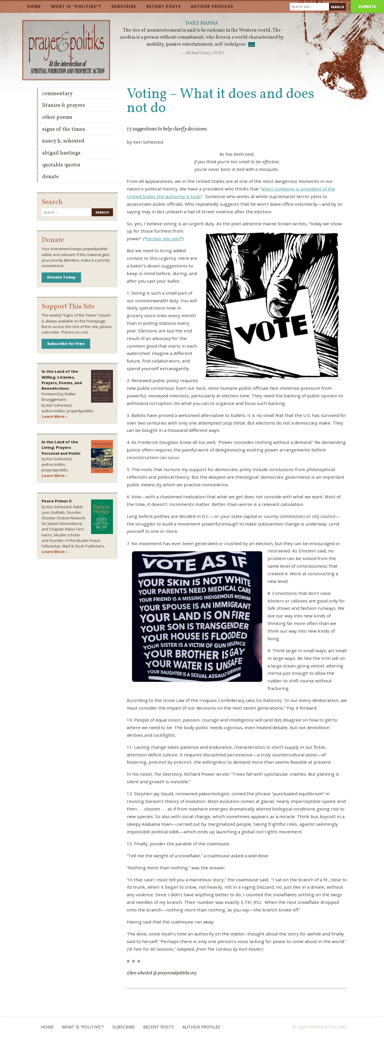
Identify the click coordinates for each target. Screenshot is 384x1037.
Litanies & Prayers (63, 105)
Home (34, 6)
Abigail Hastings (61, 153)
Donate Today (61, 277)
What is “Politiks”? (76, 6)
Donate (367, 6)
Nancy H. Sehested (63, 141)
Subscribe (123, 6)
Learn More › (54, 416)
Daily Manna (202, 23)
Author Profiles (212, 6)
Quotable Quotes (61, 165)
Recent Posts (163, 6)
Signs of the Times (63, 129)
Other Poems (57, 117)
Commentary (57, 93)
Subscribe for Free (66, 343)
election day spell (163, 238)
